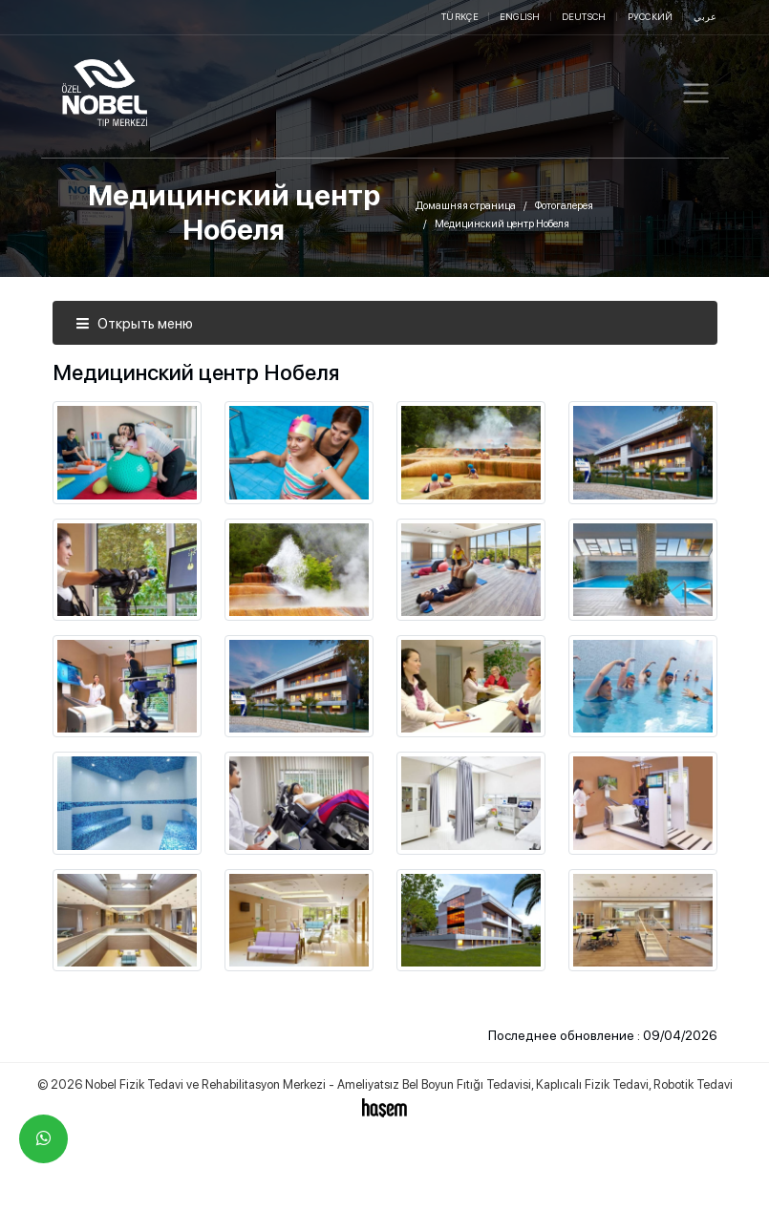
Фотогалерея (564, 206)
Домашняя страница (466, 206)
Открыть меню (134, 323)
